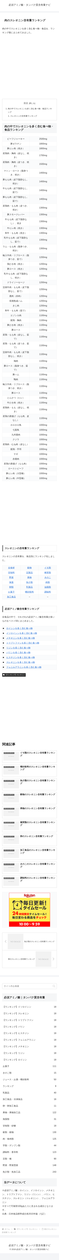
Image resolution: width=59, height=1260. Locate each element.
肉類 (47, 582)
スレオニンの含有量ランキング (23, 116)
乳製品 (29, 587)
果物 (29, 577)
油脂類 (47, 587)
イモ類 (47, 568)
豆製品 (29, 572)
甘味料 (11, 572)
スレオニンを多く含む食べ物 (20, 662)
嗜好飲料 (29, 592)
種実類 (47, 572)
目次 (26, 103)
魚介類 (29, 582)
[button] (54, 986)
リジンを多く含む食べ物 (18, 648)
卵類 (11, 587)
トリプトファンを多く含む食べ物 (22, 643)
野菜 (11, 577)
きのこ (47, 577)
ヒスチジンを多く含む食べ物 (20, 657)
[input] (29, 986)
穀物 (29, 568)
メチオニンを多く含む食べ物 (20, 638)
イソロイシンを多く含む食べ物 (21, 633)
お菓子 (11, 592)
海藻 (11, 582)
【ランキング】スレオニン (14, 675)
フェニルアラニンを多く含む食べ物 (23, 667)
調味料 (47, 592)
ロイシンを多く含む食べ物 (19, 628)
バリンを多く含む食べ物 (18, 652)
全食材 (11, 568)
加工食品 (11, 597)
